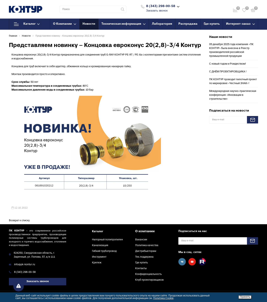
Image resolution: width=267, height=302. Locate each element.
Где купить (212, 24)
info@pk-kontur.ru (24, 264)
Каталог (27, 24)
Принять (245, 297)
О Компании (64, 24)
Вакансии (141, 240)
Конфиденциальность (148, 274)
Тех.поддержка (144, 257)
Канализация (100, 245)
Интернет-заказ (240, 24)
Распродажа (187, 24)
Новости (89, 24)
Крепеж (96, 263)
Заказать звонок (157, 11)
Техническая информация (123, 24)
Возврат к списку (19, 220)
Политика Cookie (163, 298)
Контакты (141, 268)
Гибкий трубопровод (104, 251)
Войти (201, 6)
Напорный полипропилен (107, 240)
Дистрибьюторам (145, 251)
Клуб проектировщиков (149, 280)
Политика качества (146, 245)
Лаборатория (162, 24)
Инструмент (99, 257)
